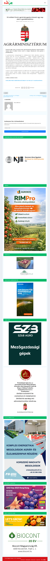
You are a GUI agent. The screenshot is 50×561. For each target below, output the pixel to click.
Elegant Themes (10, 558)
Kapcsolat (38, 559)
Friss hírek (25, 21)
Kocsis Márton (17, 102)
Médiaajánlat (28, 559)
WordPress (19, 558)
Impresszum (33, 559)
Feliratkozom (25, 131)
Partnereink (23, 559)
